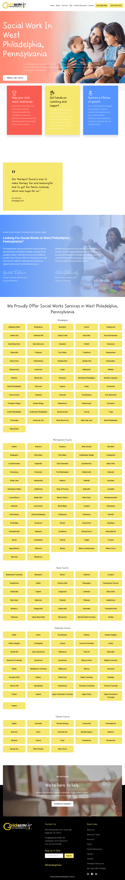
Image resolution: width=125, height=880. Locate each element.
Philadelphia (62, 320)
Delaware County (62, 628)
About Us (91, 830)
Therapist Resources (95, 864)
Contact (90, 859)
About (58, 5)
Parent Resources (94, 849)
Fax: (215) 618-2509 (53, 844)
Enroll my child (15, 78)
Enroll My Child (102, 5)
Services (65, 5)
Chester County (62, 716)
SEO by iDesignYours (53, 865)
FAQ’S (89, 844)
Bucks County (62, 567)
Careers (91, 5)
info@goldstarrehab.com (55, 838)
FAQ (70, 5)
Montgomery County (62, 439)
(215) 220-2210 (116, 5)
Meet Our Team (93, 835)
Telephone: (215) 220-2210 (56, 841)
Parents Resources (80, 5)
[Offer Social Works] (14, 327)
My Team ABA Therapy (96, 868)
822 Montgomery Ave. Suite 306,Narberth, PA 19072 (58, 831)
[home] (14, 5)
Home (52, 5)
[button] (64, 5)
